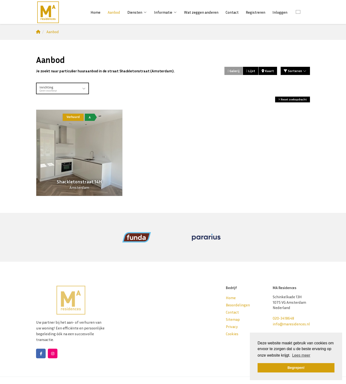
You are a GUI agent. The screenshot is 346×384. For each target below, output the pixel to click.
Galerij (234, 71)
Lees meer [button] (301, 355)
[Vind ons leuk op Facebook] (41, 353)
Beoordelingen (238, 305)
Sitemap (233, 319)
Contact (232, 12)
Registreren (255, 12)
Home (95, 12)
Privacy (232, 326)
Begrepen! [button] (295, 368)
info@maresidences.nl (291, 324)
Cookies (232, 333)
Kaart (268, 71)
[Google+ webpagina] (52, 353)
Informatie (165, 12)
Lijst (250, 71)
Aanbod (114, 12)
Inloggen (279, 12)
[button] (292, 99)
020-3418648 (283, 318)
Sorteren (295, 71)
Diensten (137, 12)
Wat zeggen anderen (201, 12)
